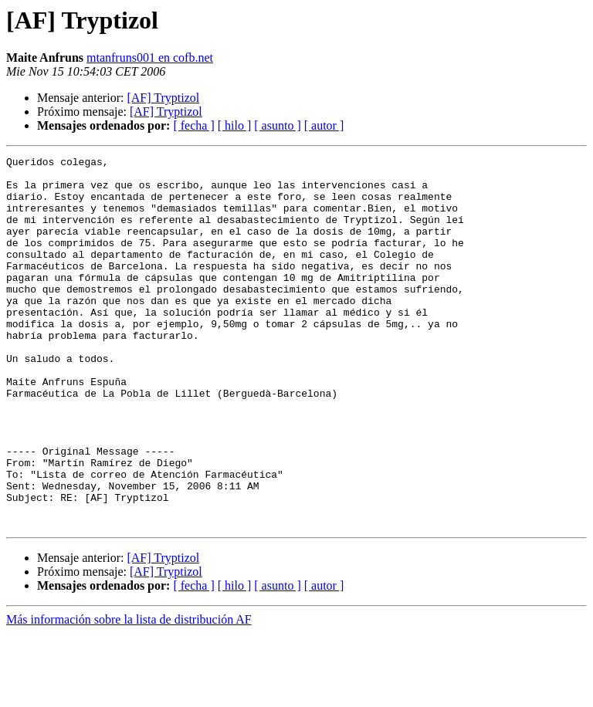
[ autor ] (324, 125)
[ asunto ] (277, 125)
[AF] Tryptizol (163, 97)
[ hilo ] (235, 125)
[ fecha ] (193, 125)
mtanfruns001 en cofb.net (149, 57)
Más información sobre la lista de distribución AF (129, 693)
